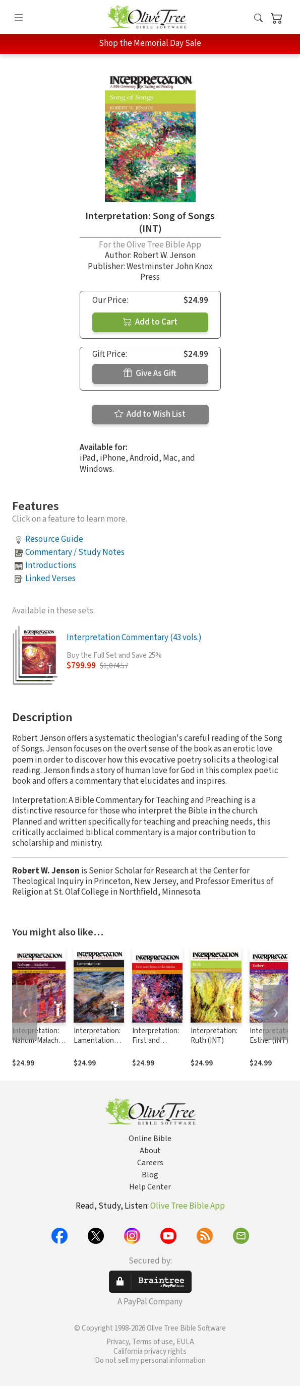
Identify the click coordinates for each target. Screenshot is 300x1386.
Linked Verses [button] (50, 579)
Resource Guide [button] (54, 539)
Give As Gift (150, 373)
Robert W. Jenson (164, 255)
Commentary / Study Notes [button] (75, 552)
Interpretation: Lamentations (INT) (97, 1040)
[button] (258, 19)
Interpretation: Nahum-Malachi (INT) (36, 1040)
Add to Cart (150, 322)
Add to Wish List (150, 414)
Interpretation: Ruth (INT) (214, 1036)
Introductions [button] (50, 565)
